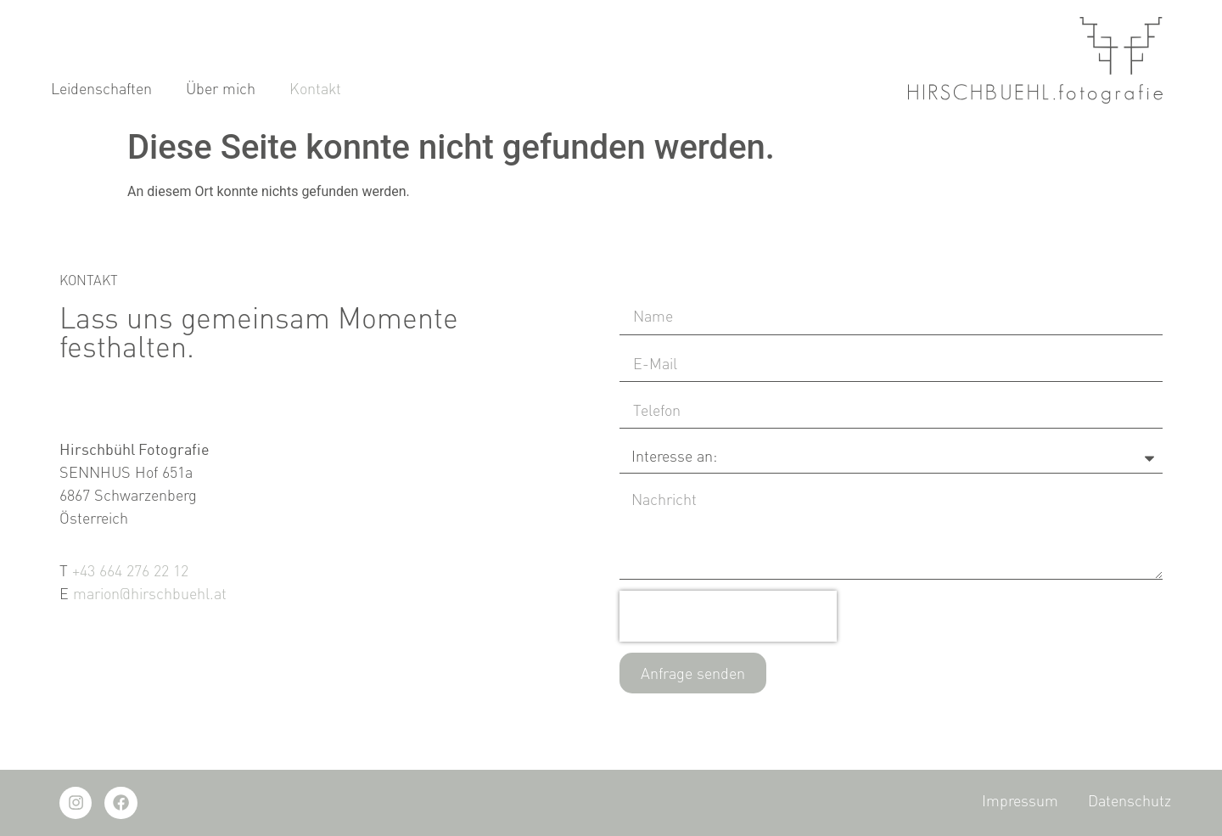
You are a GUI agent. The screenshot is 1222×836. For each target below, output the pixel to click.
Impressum (1020, 800)
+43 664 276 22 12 (130, 570)
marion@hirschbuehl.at (150, 593)
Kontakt (315, 89)
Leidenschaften (101, 89)
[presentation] (728, 616)
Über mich (220, 89)
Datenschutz (1129, 800)
